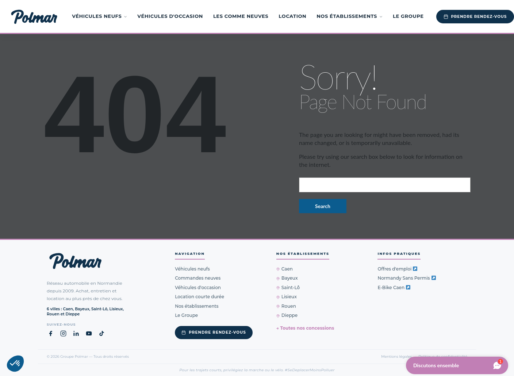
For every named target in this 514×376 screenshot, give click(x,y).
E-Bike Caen (393, 287)
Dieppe (287, 315)
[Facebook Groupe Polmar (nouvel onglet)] (50, 333)
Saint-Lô (288, 287)
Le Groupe (408, 16)
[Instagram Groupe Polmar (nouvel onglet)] (63, 333)
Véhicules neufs (99, 16)
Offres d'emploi (397, 269)
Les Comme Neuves (240, 16)
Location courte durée (199, 296)
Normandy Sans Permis (406, 278)
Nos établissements (350, 16)
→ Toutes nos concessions (305, 328)
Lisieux (286, 296)
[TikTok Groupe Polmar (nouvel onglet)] (102, 333)
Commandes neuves (197, 278)
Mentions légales (396, 356)
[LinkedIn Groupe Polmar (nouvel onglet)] (76, 333)
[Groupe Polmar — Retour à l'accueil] (75, 261)
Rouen (286, 306)
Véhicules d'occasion (170, 16)
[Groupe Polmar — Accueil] (34, 16)
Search (322, 206)
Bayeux (287, 278)
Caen (284, 269)
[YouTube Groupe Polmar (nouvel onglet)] (89, 333)
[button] (15, 363)
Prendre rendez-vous (213, 332)
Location (292, 16)
